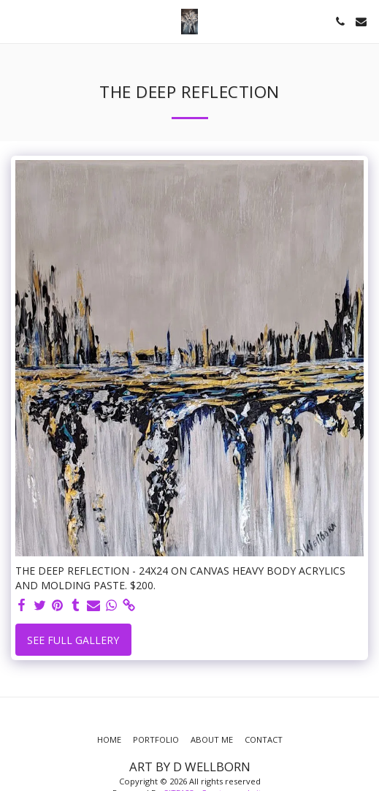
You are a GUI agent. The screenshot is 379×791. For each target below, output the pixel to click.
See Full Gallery (73, 640)
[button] (16, 21)
